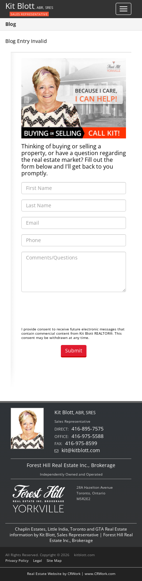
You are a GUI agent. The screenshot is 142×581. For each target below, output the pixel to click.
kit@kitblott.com (81, 450)
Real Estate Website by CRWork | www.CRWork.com (71, 573)
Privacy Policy (16, 560)
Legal (37, 560)
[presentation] (75, 311)
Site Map (54, 560)
